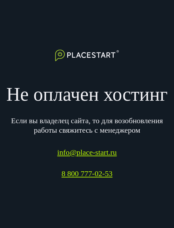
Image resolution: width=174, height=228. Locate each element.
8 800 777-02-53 (87, 174)
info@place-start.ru (87, 153)
